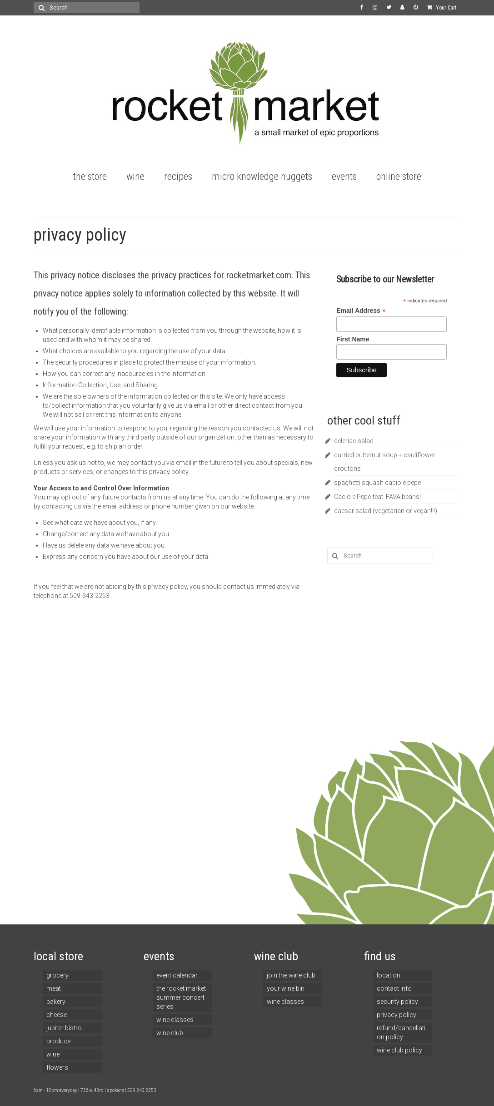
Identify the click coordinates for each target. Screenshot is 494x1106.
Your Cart (441, 8)
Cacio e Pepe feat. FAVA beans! (377, 496)
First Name (352, 339)
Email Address (361, 310)
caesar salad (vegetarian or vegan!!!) (385, 510)
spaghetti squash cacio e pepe (377, 482)
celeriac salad (354, 440)
